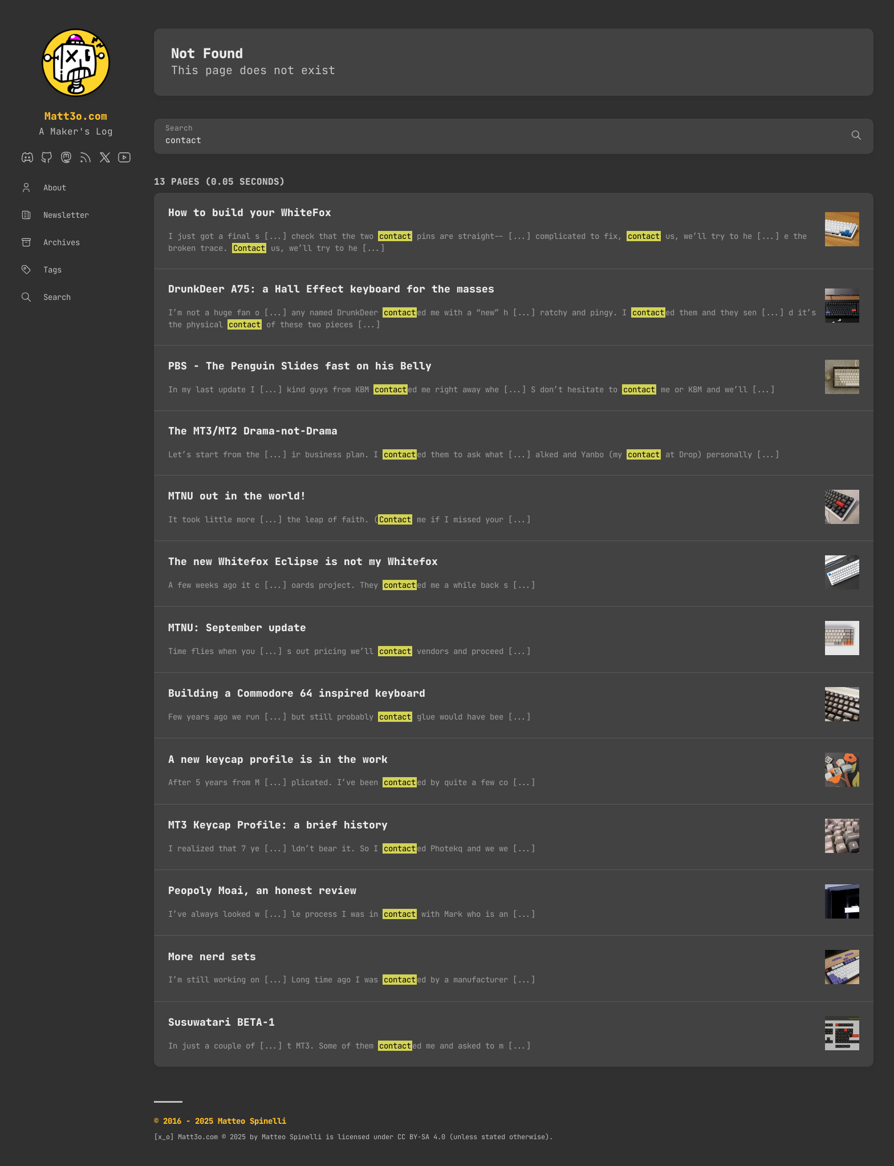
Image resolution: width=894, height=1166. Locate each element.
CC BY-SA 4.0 (421, 1136)
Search (179, 128)
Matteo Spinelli (292, 1136)
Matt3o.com (75, 116)
